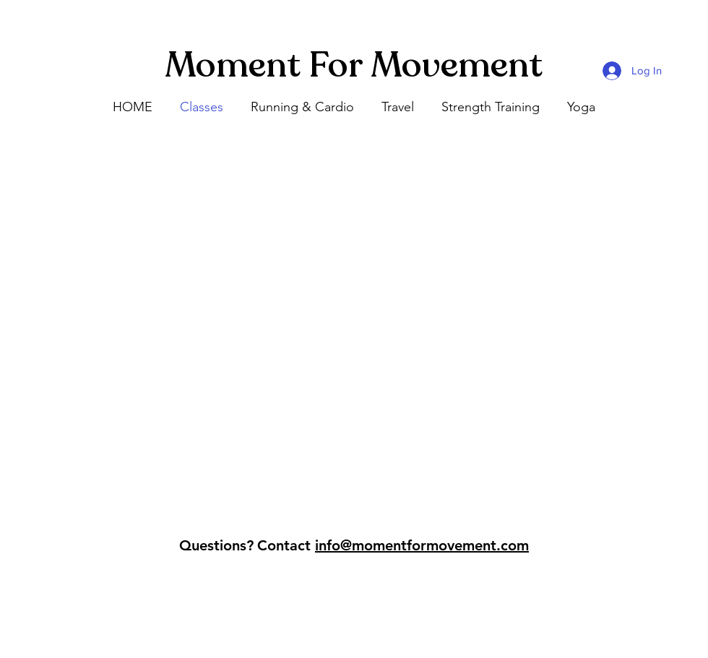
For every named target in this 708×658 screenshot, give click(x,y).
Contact (284, 545)
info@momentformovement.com (422, 545)
